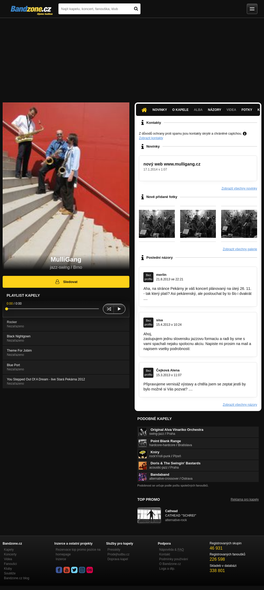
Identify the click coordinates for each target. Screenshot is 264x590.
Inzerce (61, 559)
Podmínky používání (173, 559)
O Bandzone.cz (170, 564)
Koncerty (10, 554)
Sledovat (66, 282)
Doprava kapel (117, 559)
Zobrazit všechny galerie (240, 249)
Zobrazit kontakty (151, 138)
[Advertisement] (132, 58)
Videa (231, 110)
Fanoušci (10, 564)
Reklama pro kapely (245, 499)
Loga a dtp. (167, 568)
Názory (214, 110)
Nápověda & (171, 549)
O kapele (180, 110)
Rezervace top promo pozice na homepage (78, 552)
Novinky (160, 110)
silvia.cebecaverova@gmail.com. (218, 349)
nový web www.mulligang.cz (171, 164)
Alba (198, 110)
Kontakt (164, 554)
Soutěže (10, 573)
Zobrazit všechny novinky (239, 188)
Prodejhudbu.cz (118, 554)
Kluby (8, 568)
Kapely (9, 549)
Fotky (247, 110)
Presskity (113, 549)
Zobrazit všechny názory (240, 405)
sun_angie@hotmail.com (214, 389)
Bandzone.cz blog (16, 578)
